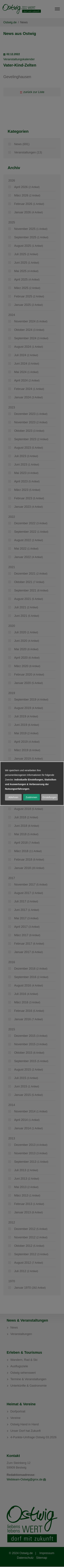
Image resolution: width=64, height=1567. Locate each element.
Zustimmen (31, 797)
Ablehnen (13, 797)
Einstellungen (49, 797)
